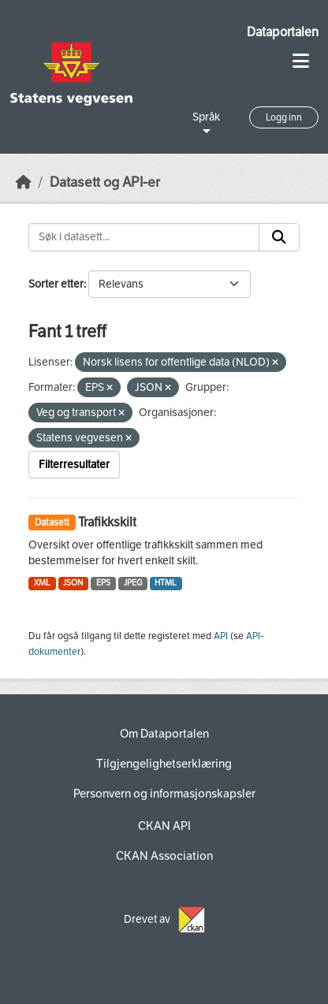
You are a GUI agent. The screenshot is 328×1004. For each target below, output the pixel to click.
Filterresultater (74, 464)
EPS (103, 583)
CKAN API (164, 826)
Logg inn (284, 117)
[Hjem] (24, 182)
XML (42, 583)
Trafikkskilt (107, 522)
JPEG (133, 583)
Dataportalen (283, 31)
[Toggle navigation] (301, 61)
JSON (73, 583)
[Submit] (279, 237)
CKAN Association (164, 856)
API (221, 635)
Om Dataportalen (164, 734)
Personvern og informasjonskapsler (164, 793)
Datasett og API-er (105, 182)
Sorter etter (56, 284)
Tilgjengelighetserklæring (164, 764)
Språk (206, 117)
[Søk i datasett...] (143, 237)
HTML (166, 583)
